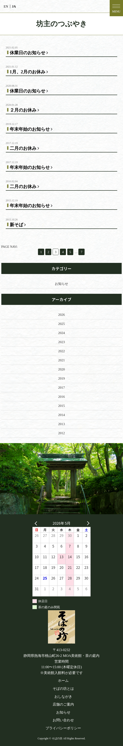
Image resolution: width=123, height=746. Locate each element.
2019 (61, 378)
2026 (61, 314)
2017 (61, 387)
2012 (61, 433)
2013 (61, 424)
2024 (61, 333)
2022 (61, 351)
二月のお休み (25, 148)
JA (14, 6)
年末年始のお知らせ (32, 129)
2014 (61, 415)
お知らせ (61, 284)
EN (6, 6)
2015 (61, 406)
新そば (19, 224)
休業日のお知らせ (30, 52)
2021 (61, 360)
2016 (61, 396)
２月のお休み (25, 110)
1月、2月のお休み (30, 71)
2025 (61, 324)
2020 (61, 369)
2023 (61, 342)
